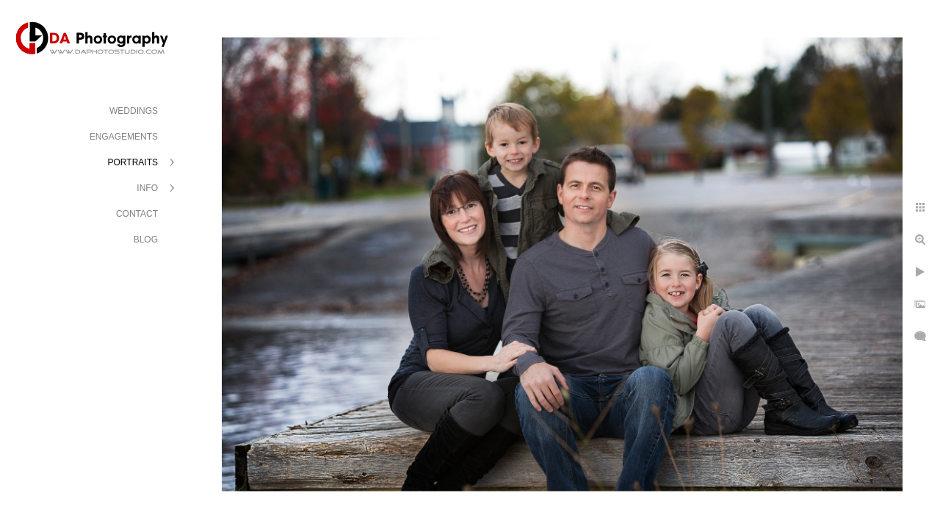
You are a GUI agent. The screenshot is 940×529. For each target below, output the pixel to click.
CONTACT (137, 214)
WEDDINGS (133, 111)
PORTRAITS (133, 162)
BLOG (146, 239)
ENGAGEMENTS (124, 137)
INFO (147, 188)
